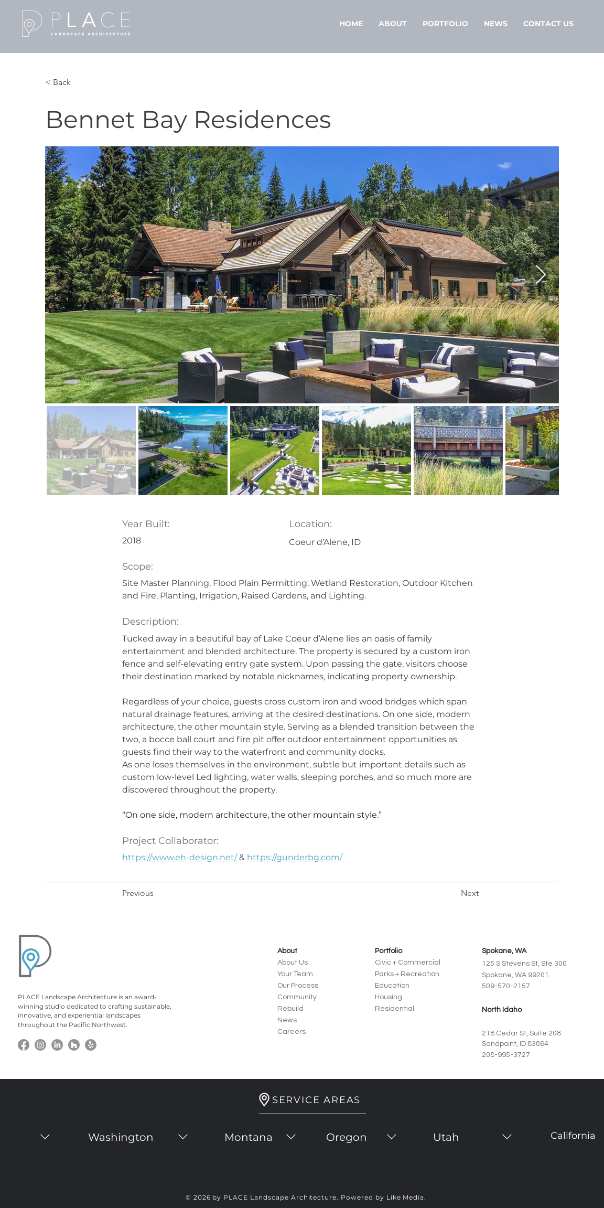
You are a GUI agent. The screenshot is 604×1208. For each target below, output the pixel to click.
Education (392, 985)
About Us (292, 962)
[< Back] (79, 82)
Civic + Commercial (407, 962)
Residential (394, 1008)
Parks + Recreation (407, 974)
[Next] (452, 893)
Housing (388, 997)
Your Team (295, 974)
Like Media (405, 1197)
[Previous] (156, 893)
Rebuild (290, 1008)
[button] (393, 23)
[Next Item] (541, 275)
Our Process (297, 985)
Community (297, 997)
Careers (291, 1031)
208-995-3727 (506, 1055)
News (287, 1020)
